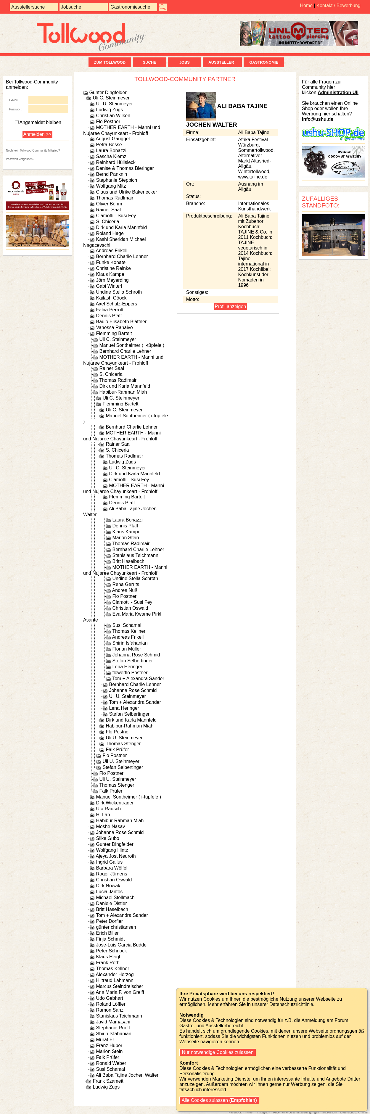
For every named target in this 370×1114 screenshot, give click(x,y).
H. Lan (103, 814)
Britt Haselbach (128, 561)
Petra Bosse (109, 144)
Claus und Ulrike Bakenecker (126, 191)
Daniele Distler (111, 903)
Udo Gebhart (109, 998)
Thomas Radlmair (114, 197)
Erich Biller (107, 933)
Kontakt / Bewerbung (338, 5)
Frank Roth (107, 962)
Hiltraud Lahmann (114, 980)
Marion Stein (125, 537)
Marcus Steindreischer (119, 986)
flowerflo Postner (129, 672)
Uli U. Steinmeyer (114, 103)
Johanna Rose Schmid (136, 654)
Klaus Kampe (110, 274)
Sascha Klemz (111, 156)
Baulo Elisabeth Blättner (121, 321)
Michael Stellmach (115, 897)
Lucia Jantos (109, 891)
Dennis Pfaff (109, 315)
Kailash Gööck (111, 297)
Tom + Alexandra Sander (138, 678)
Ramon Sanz (109, 1009)
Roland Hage (109, 233)
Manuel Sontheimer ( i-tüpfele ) (131, 345)
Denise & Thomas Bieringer (125, 168)
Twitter (249, 1112)
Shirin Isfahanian (129, 642)
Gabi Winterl (109, 286)
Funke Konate (111, 262)
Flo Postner (108, 121)
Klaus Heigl (108, 956)
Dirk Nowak (108, 885)
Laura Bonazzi (111, 150)
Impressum (329, 1112)
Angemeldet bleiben (38, 122)
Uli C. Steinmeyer (111, 97)
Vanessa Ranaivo (114, 327)
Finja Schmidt (110, 938)
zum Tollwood (110, 62)
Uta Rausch (108, 808)
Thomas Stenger (123, 743)
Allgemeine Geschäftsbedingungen (296, 1112)
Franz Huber (109, 1045)
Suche (149, 62)
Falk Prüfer (117, 749)
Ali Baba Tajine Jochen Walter (127, 1075)
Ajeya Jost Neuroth (116, 856)
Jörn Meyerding (112, 280)
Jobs (184, 62)
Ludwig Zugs (109, 109)
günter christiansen (116, 927)
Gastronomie (263, 62)
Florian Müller (126, 648)
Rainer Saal (108, 209)
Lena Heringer (127, 666)
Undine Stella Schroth (119, 291)
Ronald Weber (111, 1063)
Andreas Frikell (112, 250)
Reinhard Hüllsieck (115, 162)
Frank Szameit (108, 1081)
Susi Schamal (126, 625)
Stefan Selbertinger (132, 660)
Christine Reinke (113, 268)
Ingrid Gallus (109, 862)
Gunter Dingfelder (107, 92)
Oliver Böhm (109, 203)
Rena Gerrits (125, 584)
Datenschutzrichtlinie (353, 1112)
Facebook (235, 1112)
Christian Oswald (130, 608)
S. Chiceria (107, 221)
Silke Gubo (107, 838)
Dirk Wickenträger (114, 802)
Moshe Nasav (110, 826)
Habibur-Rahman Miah (123, 392)
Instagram (263, 1112)
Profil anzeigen (230, 306)
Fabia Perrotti (110, 309)
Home (306, 5)
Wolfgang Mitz (111, 186)
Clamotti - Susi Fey (116, 215)
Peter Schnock (111, 950)
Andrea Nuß (125, 590)
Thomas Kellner (128, 631)
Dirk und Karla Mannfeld (121, 227)
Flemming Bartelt (114, 333)
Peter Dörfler (109, 921)
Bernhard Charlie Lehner (122, 256)
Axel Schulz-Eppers (116, 303)
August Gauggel (113, 138)
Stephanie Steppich (116, 180)
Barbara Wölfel (111, 867)
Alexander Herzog (115, 974)
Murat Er (105, 1039)
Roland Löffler (110, 1004)
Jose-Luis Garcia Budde (121, 944)
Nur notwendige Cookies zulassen (218, 1052)
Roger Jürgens (111, 873)
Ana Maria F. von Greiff (120, 992)
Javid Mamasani (113, 1021)
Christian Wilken (113, 115)
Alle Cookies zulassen (219, 1100)
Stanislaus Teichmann (135, 555)
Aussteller (222, 62)
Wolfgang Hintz (112, 850)
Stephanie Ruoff (113, 1027)
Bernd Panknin (111, 174)
